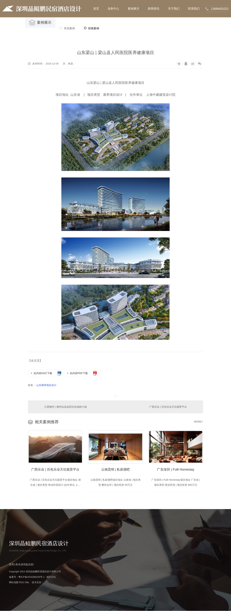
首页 (96, 8)
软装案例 (91, 28)
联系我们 (194, 8)
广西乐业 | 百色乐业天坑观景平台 (168, 406)
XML (27, 582)
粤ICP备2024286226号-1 (31, 577)
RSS (21, 582)
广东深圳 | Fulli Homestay (175, 469)
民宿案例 (69, 28)
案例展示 (133, 8)
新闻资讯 (153, 8)
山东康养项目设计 (46, 385)
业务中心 (113, 8)
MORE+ (198, 421)
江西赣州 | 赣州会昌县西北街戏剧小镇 (65, 406)
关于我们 (174, 8)
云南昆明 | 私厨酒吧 (115, 469)
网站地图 (13, 582)
